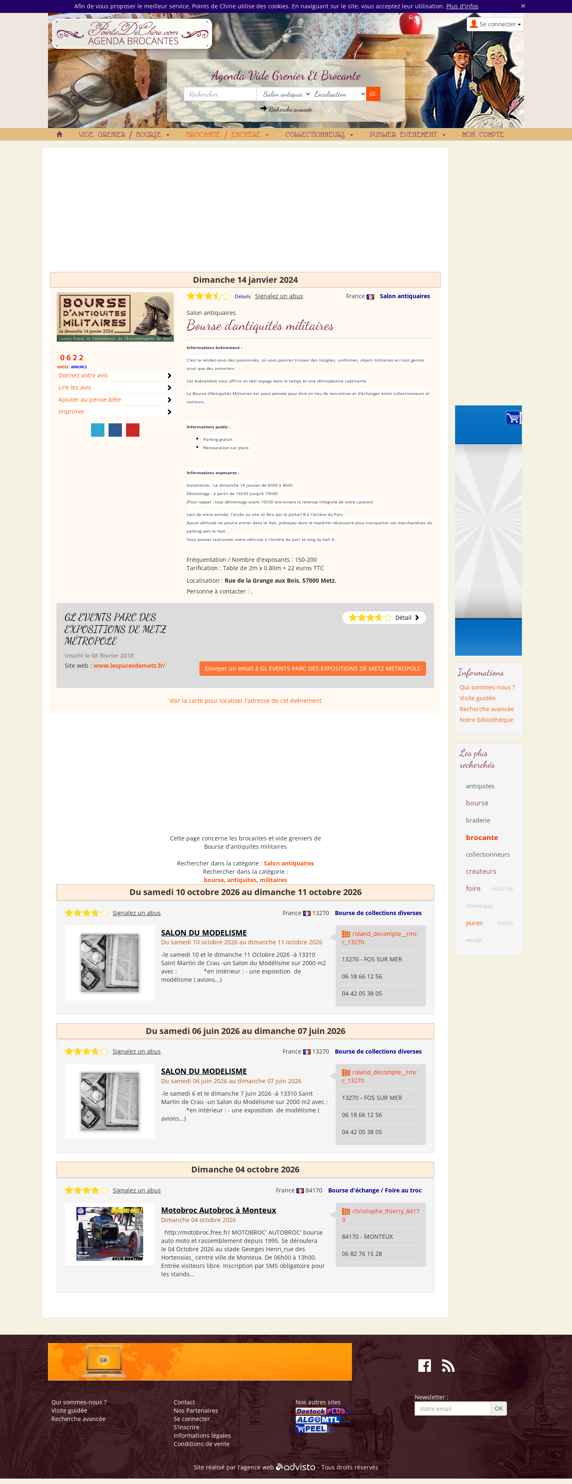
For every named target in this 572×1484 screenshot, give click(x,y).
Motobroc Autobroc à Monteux (218, 1210)
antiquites (241, 880)
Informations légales (202, 1435)
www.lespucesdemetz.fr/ (129, 665)
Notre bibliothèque (486, 720)
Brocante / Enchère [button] (227, 135)
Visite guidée (478, 698)
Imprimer (71, 411)
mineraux (479, 906)
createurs (481, 871)
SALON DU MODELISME (204, 933)
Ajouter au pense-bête (89, 399)
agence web (257, 1467)
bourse (214, 880)
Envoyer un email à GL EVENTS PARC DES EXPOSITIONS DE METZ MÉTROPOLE (312, 668)
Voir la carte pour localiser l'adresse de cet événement (245, 700)
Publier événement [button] (407, 135)
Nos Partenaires (196, 1410)
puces (474, 922)
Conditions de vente (202, 1444)
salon (505, 923)
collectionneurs (488, 854)
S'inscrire (187, 1427)
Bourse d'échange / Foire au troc (375, 1190)
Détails (243, 296)
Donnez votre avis (83, 375)
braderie (478, 820)
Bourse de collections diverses (378, 913)
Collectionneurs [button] (319, 135)
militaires (273, 880)
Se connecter (192, 1419)
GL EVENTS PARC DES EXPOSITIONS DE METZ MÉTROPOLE (115, 629)
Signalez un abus (279, 296)
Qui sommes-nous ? (487, 687)
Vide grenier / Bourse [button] (124, 135)
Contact (184, 1402)
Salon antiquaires (405, 296)
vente (473, 940)
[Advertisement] (245, 213)
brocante (482, 837)
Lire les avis (74, 387)
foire (473, 888)
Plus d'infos (462, 6)
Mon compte (483, 135)
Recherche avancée (286, 109)
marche (502, 889)
